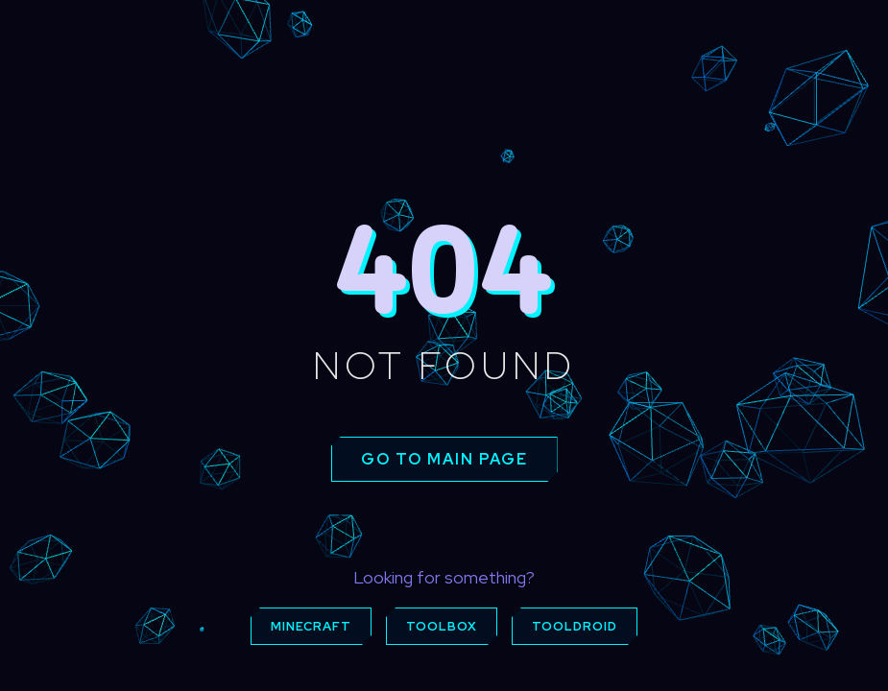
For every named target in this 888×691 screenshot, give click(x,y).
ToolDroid (574, 626)
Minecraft (311, 626)
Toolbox (441, 626)
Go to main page (444, 459)
